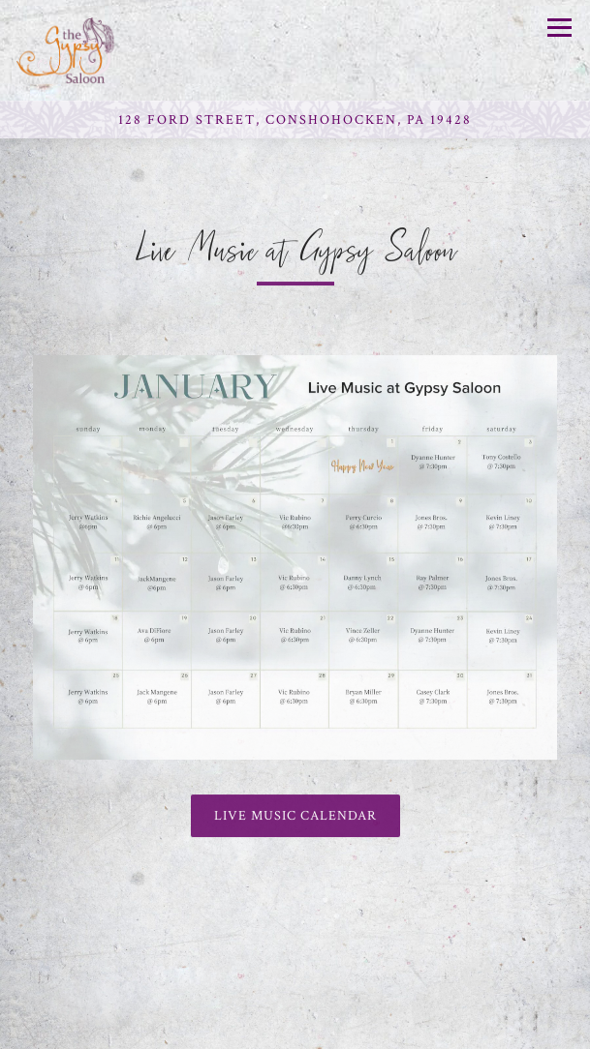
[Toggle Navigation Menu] (559, 27)
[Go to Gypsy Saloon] (295, 120)
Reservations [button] (295, 1027)
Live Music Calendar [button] (295, 818)
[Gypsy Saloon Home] (84, 50)
